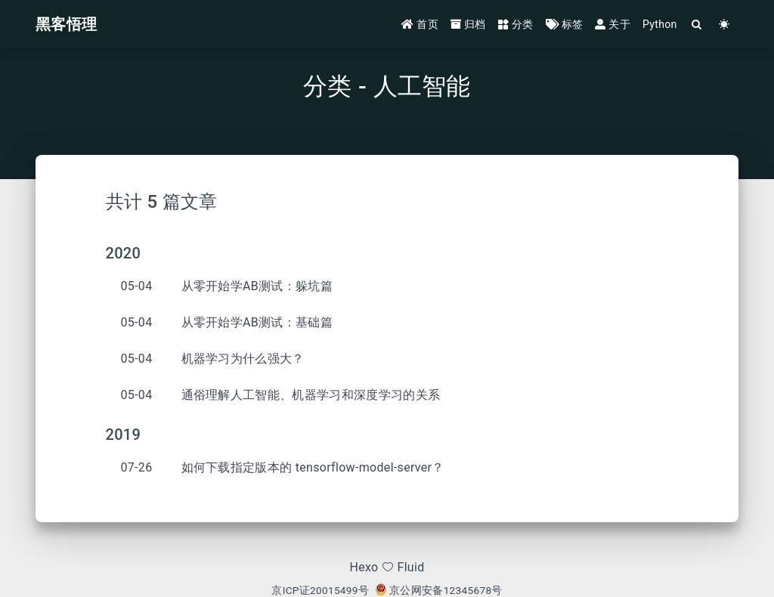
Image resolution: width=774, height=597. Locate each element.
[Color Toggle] (724, 25)
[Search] (697, 25)
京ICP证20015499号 (320, 590)
